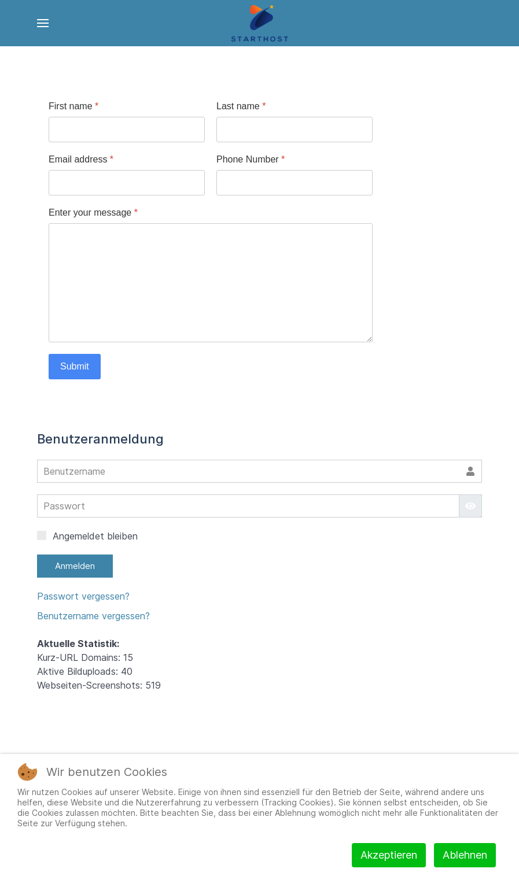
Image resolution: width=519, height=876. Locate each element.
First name (73, 106)
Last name (241, 106)
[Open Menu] (43, 23)
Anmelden (75, 565)
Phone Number (250, 159)
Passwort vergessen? (83, 596)
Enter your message (93, 212)
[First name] (127, 129)
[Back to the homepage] (259, 23)
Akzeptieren (388, 855)
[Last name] (294, 129)
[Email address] (127, 182)
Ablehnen (465, 855)
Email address (81, 159)
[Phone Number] (294, 182)
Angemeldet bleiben (87, 536)
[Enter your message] (211, 282)
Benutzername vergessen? (93, 616)
